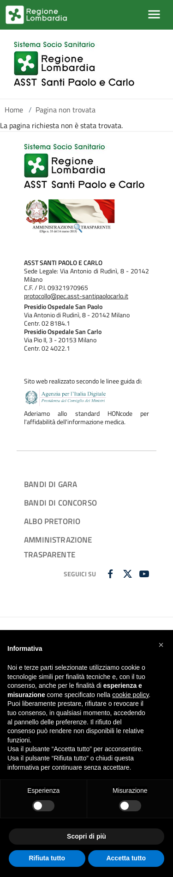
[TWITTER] (128, 574)
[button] (161, 644)
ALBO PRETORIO (52, 521)
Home (14, 109)
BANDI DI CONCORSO (60, 502)
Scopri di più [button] (86, 836)
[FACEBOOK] (111, 574)
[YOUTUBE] (145, 574)
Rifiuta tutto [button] (47, 858)
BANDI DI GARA (50, 484)
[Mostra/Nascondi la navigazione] (154, 14)
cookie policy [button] (130, 694)
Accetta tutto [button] (126, 858)
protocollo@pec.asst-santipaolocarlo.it (76, 296)
